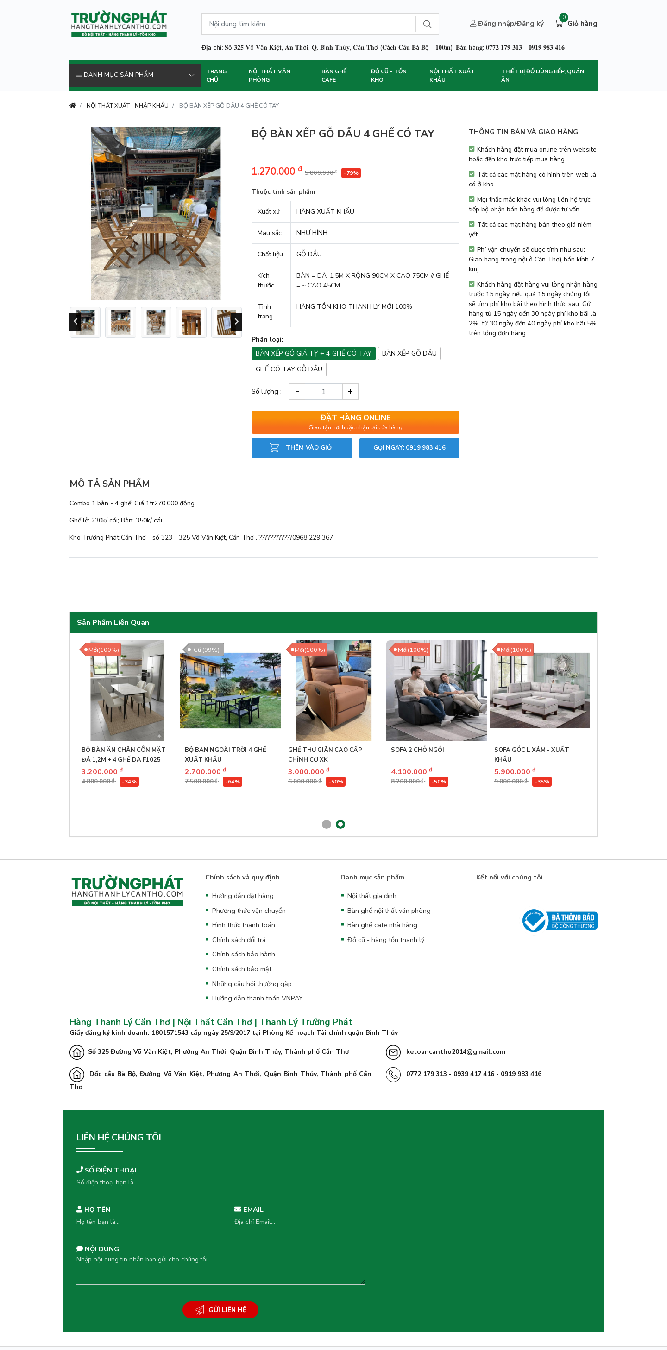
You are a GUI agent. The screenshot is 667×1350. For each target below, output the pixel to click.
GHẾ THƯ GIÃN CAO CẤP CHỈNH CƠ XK (325, 755)
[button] (327, 824)
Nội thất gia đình (371, 895)
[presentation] (75, 322)
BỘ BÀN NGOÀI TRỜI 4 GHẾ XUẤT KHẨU (225, 755)
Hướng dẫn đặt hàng (243, 895)
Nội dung (97, 1249)
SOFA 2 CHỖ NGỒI (417, 750)
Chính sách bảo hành (243, 954)
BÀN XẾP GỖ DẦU (409, 353)
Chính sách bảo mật (241, 969)
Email (248, 1209)
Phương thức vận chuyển (249, 910)
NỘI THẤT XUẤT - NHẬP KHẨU (128, 106)
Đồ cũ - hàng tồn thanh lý (385, 939)
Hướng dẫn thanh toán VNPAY (257, 998)
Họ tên (93, 1209)
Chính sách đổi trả (239, 939)
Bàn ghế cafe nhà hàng (382, 925)
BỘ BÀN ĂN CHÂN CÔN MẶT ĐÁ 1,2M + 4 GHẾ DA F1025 (124, 755)
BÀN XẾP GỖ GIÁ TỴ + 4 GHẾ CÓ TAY (313, 353)
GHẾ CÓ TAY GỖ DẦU (289, 369)
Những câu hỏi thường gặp (252, 983)
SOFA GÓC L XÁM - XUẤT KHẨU (531, 755)
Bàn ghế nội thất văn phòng (389, 910)
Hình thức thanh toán (243, 925)
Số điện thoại (106, 1170)
